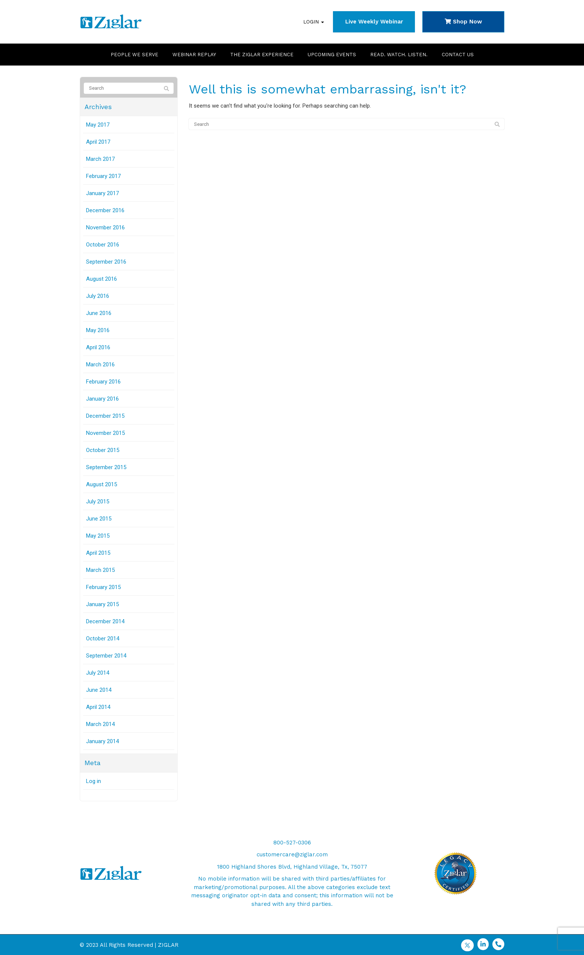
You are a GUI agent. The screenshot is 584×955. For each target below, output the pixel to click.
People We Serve (134, 54)
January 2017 (102, 193)
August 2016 (101, 279)
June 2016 (98, 313)
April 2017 (98, 142)
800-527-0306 (292, 842)
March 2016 (100, 364)
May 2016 (98, 330)
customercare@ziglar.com (292, 854)
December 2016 (105, 210)
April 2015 (98, 553)
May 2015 (98, 535)
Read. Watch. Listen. (399, 54)
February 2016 (103, 381)
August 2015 (101, 484)
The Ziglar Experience (261, 54)
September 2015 (106, 467)
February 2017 (103, 176)
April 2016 (98, 347)
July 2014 (97, 672)
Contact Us (458, 54)
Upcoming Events (332, 54)
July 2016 (97, 296)
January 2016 (102, 398)
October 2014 (102, 638)
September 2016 (106, 261)
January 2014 (102, 741)
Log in (93, 781)
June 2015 (98, 518)
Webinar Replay (194, 54)
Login (313, 22)
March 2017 (100, 159)
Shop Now (463, 21)
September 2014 (106, 655)
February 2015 (103, 587)
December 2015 (105, 416)
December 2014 (105, 621)
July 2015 (97, 501)
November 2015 (105, 433)
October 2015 (102, 450)
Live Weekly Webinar (374, 21)
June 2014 (98, 690)
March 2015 (100, 570)
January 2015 (102, 604)
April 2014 (98, 707)
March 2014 (100, 724)
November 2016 (105, 227)
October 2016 (102, 244)
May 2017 (98, 124)
